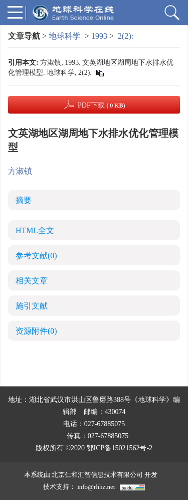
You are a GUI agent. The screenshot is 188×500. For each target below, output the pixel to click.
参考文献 (36, 255)
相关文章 (32, 280)
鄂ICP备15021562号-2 (119, 448)
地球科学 (65, 36)
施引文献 (32, 306)
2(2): (126, 36)
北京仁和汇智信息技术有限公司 (97, 474)
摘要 (24, 200)
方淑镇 (20, 171)
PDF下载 (101, 105)
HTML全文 (35, 230)
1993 (99, 36)
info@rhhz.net (96, 486)
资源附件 (36, 331)
